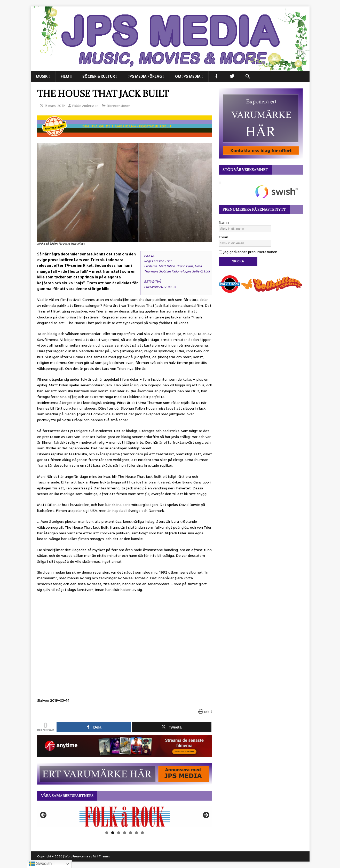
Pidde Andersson (85, 105)
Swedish (40, 864)
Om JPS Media (188, 76)
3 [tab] (118, 832)
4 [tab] (124, 832)
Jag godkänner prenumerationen (248, 252)
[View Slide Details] (124, 816)
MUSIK (42, 76)
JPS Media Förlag (145, 76)
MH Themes (101, 856)
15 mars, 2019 (54, 105)
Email (223, 237)
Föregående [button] (44, 815)
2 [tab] (112, 832)
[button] (248, 76)
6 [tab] (136, 832)
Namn (224, 222)
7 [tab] (142, 832)
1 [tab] (106, 832)
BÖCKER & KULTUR (98, 76)
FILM (65, 76)
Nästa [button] (206, 815)
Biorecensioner (118, 105)
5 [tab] (130, 832)
